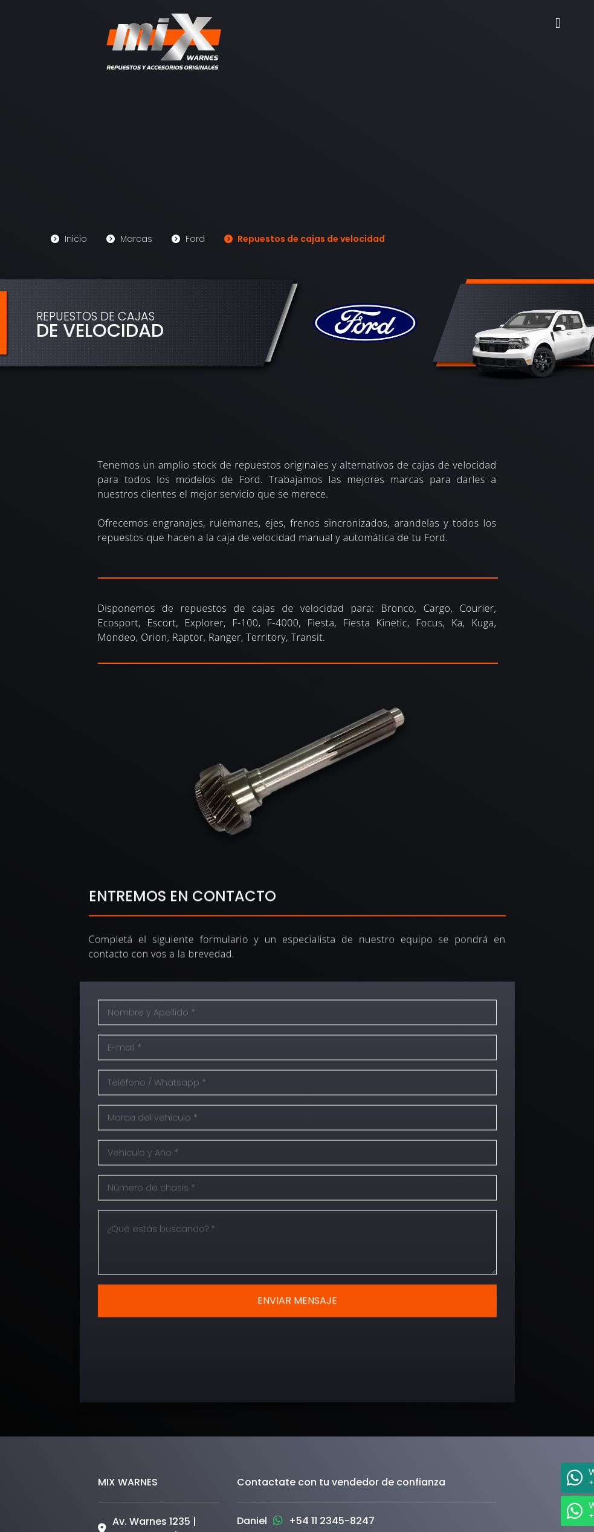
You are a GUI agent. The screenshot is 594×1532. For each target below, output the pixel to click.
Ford (188, 236)
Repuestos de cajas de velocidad (304, 236)
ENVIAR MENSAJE (297, 1331)
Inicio (69, 236)
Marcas (129, 236)
